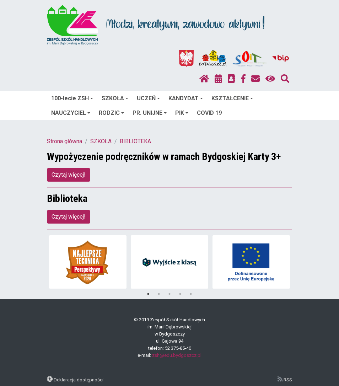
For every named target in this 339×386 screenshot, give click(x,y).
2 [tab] (158, 293)
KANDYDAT (185, 98)
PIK (181, 112)
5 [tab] (190, 293)
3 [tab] (169, 293)
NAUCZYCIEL (70, 112)
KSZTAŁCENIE (232, 98)
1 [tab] (148, 293)
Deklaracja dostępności (78, 379)
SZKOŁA (115, 98)
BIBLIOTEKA (135, 141)
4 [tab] (180, 293)
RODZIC (111, 112)
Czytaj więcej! (69, 174)
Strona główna (64, 141)
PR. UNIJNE (150, 112)
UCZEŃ (148, 98)
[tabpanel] (88, 262)
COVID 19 (209, 112)
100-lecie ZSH (72, 98)
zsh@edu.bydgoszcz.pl (176, 355)
